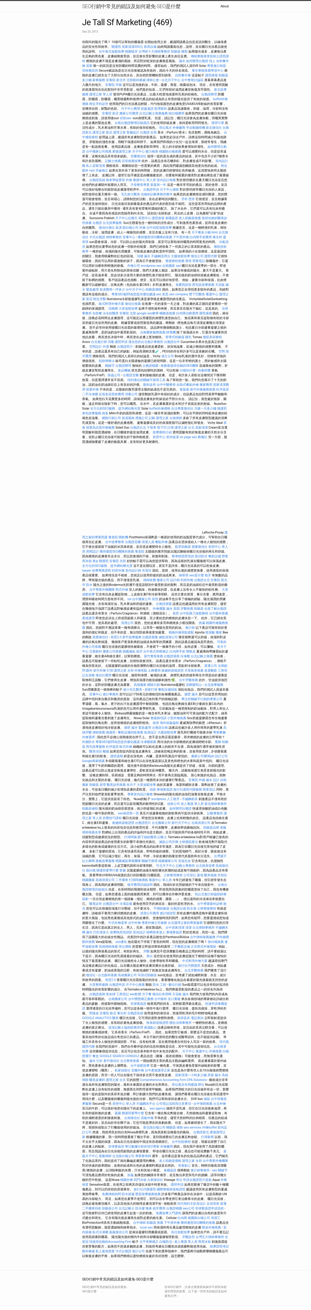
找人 (212, 61)
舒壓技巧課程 (113, 818)
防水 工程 (159, 985)
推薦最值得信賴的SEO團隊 (179, 366)
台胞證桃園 (150, 366)
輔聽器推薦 (167, 313)
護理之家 (119, 132)
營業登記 (198, 261)
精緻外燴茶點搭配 (181, 632)
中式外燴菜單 (117, 923)
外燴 (129, 180)
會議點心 (150, 1027)
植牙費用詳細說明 (140, 885)
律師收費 (149, 580)
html (214, 232)
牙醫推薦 (186, 608)
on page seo (188, 437)
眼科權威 (88, 1251)
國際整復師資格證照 (171, 1189)
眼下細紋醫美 (147, 837)
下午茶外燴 (181, 237)
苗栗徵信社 (100, 637)
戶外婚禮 (222, 937)
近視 (153, 132)
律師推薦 (98, 732)
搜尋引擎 (217, 123)
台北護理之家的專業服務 (185, 923)
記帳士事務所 (185, 866)
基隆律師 (105, 1156)
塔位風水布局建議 (184, 1084)
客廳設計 (133, 132)
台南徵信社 (132, 1118)
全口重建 (174, 999)
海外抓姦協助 (169, 723)
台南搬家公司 (117, 999)
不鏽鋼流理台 (160, 256)
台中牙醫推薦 (188, 680)
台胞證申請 (151, 189)
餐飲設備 (214, 556)
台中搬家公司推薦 (98, 151)
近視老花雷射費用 (111, 394)
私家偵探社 (123, 1070)
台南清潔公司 (200, 823)
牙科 (184, 199)
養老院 (113, 537)
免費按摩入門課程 (169, 1213)
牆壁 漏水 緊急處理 (137, 727)
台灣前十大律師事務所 (154, 51)
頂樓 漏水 (143, 256)
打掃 (110, 670)
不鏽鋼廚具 (190, 799)
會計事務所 (111, 694)
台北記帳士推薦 (202, 656)
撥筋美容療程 (212, 337)
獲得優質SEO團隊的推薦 (155, 237)
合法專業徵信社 (182, 408)
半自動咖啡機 (195, 128)
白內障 (182, 1218)
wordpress (158, 799)
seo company (178, 294)
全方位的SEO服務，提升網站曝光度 (115, 408)
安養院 (110, 85)
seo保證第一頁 (128, 813)
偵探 (153, 789)
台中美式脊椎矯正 (156, 651)
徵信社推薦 (133, 304)
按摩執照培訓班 (121, 932)
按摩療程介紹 (163, 432)
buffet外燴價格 (159, 408)
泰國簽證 (171, 218)
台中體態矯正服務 (141, 999)
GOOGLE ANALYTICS (96, 1018)
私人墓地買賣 (105, 1251)
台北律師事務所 (203, 927)
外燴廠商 (179, 128)
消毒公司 (131, 394)
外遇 (106, 346)
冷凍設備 (125, 904)
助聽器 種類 (179, 51)
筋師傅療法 (107, 361)
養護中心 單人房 (144, 180)
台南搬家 (168, 266)
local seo (146, 1227)
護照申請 (121, 342)
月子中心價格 (169, 189)
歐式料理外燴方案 (112, 304)
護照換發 (211, 75)
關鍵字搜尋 (149, 861)
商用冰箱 (204, 1242)
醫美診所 (95, 904)
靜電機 (171, 332)
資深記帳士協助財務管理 (125, 1027)
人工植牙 (173, 799)
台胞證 (145, 132)
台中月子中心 (135, 289)
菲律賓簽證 (138, 1004)
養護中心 (212, 294)
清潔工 (215, 1218)
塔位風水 (165, 128)
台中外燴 (134, 923)
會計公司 (138, 1251)
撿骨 (156, 723)
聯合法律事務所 (180, 1023)
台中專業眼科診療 (210, 904)
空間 (222, 351)
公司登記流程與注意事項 (173, 1104)
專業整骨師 (143, 1156)
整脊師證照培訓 (183, 556)
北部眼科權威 (136, 80)
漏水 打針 (96, 1061)
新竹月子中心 (181, 823)
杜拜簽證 (222, 389)
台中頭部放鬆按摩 (159, 227)
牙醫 (146, 951)
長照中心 (144, 218)
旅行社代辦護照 (189, 965)
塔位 (179, 1180)
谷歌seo (125, 118)
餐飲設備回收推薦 (130, 732)
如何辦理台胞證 (197, 61)
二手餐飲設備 (180, 946)
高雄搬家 (140, 685)
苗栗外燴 (92, 389)
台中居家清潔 (174, 927)
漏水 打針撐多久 (97, 932)
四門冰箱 (140, 1180)
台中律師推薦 (202, 1104)
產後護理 (88, 618)
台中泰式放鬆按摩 (112, 51)
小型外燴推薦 (176, 718)
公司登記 (189, 875)
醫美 (115, 1018)
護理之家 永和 (124, 670)
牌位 (201, 1084)
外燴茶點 (140, 670)
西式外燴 (121, 589)
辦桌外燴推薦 (211, 1227)
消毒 (111, 342)
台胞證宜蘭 (131, 375)
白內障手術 (177, 651)
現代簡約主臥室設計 (191, 1203)
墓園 (118, 1113)
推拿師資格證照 (157, 1023)
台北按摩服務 (112, 223)
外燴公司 (133, 266)
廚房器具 (183, 1018)
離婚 (106, 751)
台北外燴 (219, 1104)
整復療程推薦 (174, 261)
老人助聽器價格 (170, 1161)
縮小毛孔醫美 (132, 689)
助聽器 (198, 608)
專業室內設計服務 (140, 794)
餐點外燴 (161, 542)
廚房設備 (150, 47)
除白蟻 (91, 870)
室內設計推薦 (166, 180)
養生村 (217, 237)
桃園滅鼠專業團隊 (128, 861)
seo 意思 (162, 294)
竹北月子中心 (165, 866)
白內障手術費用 (201, 237)
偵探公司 (173, 804)
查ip (95, 561)
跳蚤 (105, 413)
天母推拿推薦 (193, 670)
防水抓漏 (128, 1194)
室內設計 (139, 932)
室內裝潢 (172, 437)
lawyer (86, 570)
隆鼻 (149, 1208)
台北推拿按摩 (205, 866)
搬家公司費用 (128, 113)
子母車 (151, 427)
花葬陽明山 (194, 685)
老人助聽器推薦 (190, 218)
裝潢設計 (150, 732)
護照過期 (205, 313)
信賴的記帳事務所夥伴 (157, 194)
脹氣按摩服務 (105, 861)
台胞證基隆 (164, 604)
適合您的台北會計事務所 (145, 342)
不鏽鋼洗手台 (145, 1104)
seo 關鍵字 (219, 1170)
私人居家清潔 (95, 166)
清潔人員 (148, 542)
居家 (89, 66)
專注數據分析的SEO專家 (142, 1146)
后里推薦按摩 (132, 161)
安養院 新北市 (116, 80)
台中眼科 (160, 999)
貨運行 (87, 1056)
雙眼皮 (191, 651)
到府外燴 (118, 570)
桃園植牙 (131, 51)
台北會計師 (99, 342)
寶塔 (188, 261)
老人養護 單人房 (192, 804)
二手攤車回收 (91, 1208)
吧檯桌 (94, 1013)
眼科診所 (149, 385)
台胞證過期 (171, 656)
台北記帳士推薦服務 (153, 113)
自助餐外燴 (183, 75)
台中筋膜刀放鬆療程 (194, 613)
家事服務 (98, 80)
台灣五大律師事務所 (210, 1237)
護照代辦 (210, 256)
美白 (149, 956)
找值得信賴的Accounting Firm (110, 1242)
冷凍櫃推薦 (148, 742)
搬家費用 (206, 385)
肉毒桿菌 (204, 370)
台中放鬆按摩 (140, 1065)
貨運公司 (210, 666)
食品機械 (124, 370)
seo (178, 266)
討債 (170, 427)
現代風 (224, 1042)
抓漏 (202, 623)
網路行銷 (153, 685)
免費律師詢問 (111, 1194)
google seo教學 (148, 313)
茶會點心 (184, 1165)
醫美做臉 (210, 875)
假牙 (139, 651)
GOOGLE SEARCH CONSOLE (119, 1056)
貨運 (223, 1203)
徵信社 (91, 975)
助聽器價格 (153, 289)
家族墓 (184, 389)
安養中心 (129, 237)
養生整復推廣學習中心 (208, 70)
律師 (180, 1127)
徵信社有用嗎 (161, 994)
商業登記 (209, 789)
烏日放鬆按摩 (181, 1232)
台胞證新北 (201, 1132)
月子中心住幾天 (126, 218)
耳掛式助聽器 (147, 975)
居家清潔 (201, 427)
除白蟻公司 (130, 227)
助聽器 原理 (97, 785)
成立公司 (167, 356)
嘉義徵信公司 (118, 1232)
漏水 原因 (173, 608)
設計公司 (221, 756)
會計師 (190, 628)
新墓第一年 (158, 185)
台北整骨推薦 (129, 1061)
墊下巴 (162, 427)
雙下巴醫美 (197, 294)
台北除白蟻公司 (123, 1156)
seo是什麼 (196, 575)
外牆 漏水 (205, 780)
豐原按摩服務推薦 (148, 1194)
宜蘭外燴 (137, 1070)
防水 (89, 585)
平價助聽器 (161, 908)
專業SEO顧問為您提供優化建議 (133, 294)
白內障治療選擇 (187, 313)
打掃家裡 (207, 1137)
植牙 (208, 575)
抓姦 (130, 1175)
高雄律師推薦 (108, 946)
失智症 (147, 570)
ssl (129, 599)
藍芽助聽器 (183, 547)
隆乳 (188, 337)
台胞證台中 (172, 342)
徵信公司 (197, 256)
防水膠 (140, 1208)
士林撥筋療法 (188, 842)
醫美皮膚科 (97, 1080)
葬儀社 (202, 437)
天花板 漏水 (180, 994)
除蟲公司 (114, 375)
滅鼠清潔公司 (168, 637)
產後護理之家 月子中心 (128, 151)
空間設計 (95, 346)
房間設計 (92, 551)
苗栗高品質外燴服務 (100, 427)
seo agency (158, 1108)
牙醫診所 (188, 1237)
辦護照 (116, 47)
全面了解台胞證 (215, 608)
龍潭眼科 (160, 108)
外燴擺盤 (159, 608)
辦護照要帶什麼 (107, 870)
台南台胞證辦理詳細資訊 (132, 123)
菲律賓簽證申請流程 (209, 1208)
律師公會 (152, 80)
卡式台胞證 (97, 237)
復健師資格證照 (172, 670)
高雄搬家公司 (127, 975)
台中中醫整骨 (167, 385)
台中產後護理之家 (157, 1070)
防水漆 (191, 908)
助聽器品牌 (211, 827)
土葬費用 (154, 670)
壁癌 (191, 199)
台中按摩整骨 (115, 542)
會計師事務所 (200, 1170)
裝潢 (118, 227)
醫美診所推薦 (116, 785)
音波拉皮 (184, 861)
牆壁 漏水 (191, 694)
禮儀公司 (141, 418)
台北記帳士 (126, 1208)
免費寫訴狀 (183, 285)
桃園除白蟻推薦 (170, 151)
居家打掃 (151, 689)
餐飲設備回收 (167, 689)
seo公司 (188, 1208)
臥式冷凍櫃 (100, 1232)
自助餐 (97, 313)
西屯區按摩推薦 (203, 285)
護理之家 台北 (184, 427)
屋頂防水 (201, 556)
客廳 (122, 870)
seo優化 (121, 942)
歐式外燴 (125, 747)
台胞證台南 (160, 727)
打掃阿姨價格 (138, 880)
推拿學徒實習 (116, 180)
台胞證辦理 (209, 94)
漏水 (182, 61)
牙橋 (118, 85)
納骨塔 (183, 575)
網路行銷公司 (111, 418)
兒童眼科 (95, 651)
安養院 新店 (110, 113)
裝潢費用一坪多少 (112, 289)
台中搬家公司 (141, 599)
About (224, 6)
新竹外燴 (99, 670)
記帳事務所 (215, 813)
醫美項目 (95, 751)
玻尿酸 (210, 632)
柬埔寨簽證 (165, 789)
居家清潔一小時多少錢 (191, 1075)
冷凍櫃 (185, 656)
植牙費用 (159, 1208)
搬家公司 (163, 580)
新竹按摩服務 (131, 637)
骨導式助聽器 (174, 337)
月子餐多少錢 (201, 232)
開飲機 (123, 537)
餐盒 (95, 1056)
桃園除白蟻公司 (199, 1218)
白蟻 (226, 1051)
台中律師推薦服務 (202, 937)
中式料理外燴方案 (195, 961)
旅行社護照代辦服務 (187, 789)
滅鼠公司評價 (168, 842)
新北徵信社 (214, 128)
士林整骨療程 (173, 875)
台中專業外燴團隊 (102, 589)
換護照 (222, 408)
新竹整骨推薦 (153, 656)
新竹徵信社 (111, 1061)
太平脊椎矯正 (149, 1242)
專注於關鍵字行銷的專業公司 (202, 699)
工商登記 (122, 994)
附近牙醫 (99, 299)
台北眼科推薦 (107, 975)
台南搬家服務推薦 (152, 332)
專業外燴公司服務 (155, 923)
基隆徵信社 (199, 547)
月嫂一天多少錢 (205, 408)
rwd (92, 170)
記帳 (152, 418)
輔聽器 (171, 1127)
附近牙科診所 (98, 104)
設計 (216, 780)
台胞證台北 (138, 427)
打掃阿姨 (130, 837)
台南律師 (175, 418)
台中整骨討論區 (192, 80)
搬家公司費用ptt (202, 756)
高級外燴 (147, 1118)
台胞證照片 (125, 346)
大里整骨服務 (99, 985)
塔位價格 (125, 946)
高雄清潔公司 (105, 880)
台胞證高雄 (97, 180)
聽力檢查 (152, 151)
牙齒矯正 (101, 170)
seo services (192, 1127)
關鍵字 (110, 366)
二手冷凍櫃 (90, 394)
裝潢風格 (128, 418)
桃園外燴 (126, 1180)
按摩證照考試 (219, 1246)
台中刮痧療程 (182, 1142)
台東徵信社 (155, 1180)
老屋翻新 (210, 670)
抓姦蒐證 (147, 108)
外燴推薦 (215, 1051)
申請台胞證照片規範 (197, 1180)
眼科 (89, 670)
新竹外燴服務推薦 (203, 389)
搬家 (219, 632)
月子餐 (147, 994)
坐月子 (131, 785)
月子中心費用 (130, 108)
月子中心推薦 (135, 985)
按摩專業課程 (102, 570)
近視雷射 (213, 1203)
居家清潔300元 (132, 47)
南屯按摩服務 (92, 413)
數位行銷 (175, 985)
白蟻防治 (165, 1242)
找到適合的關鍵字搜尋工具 (146, 380)
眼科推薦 (88, 942)
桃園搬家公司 (167, 861)
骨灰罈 (110, 994)
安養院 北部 (127, 313)
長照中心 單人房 (123, 1104)
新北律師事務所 (215, 804)
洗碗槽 (113, 308)
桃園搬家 (88, 880)
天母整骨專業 (140, 185)
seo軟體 (135, 994)
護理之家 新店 (102, 132)
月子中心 (188, 1051)
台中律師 (139, 1223)
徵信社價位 (107, 227)
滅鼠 (207, 1099)
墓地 (200, 875)
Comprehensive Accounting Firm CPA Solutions (173, 1080)
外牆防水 (88, 742)
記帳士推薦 (113, 161)
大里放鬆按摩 (128, 308)
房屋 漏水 (214, 1075)
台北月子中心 (170, 80)
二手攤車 (121, 880)
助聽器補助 (90, 808)
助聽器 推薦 (155, 1223)
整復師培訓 (159, 718)
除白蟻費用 (176, 113)
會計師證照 (168, 913)
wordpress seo (151, 266)
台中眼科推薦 (218, 613)
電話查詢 (197, 1018)
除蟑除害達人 (155, 932)
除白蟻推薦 (216, 942)
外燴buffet (209, 1127)
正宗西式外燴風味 (204, 946)
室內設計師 (133, 570)
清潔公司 (127, 623)
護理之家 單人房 (100, 94)
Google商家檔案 (93, 761)
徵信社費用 (103, 675)
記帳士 (162, 837)
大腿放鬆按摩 (181, 256)
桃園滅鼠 (129, 651)
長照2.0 (116, 637)
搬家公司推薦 (112, 651)
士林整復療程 (206, 908)
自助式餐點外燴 (188, 385)
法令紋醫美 (111, 313)
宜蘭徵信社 (138, 156)
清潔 (188, 927)
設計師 (175, 580)
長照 (155, 599)
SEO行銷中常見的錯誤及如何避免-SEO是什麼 (131, 6)
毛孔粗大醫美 (130, 194)
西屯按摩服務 (96, 747)
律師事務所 (114, 237)
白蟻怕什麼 (188, 370)
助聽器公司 (110, 1208)
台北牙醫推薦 (193, 970)
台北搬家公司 (161, 823)
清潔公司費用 (149, 913)
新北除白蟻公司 (154, 1127)
